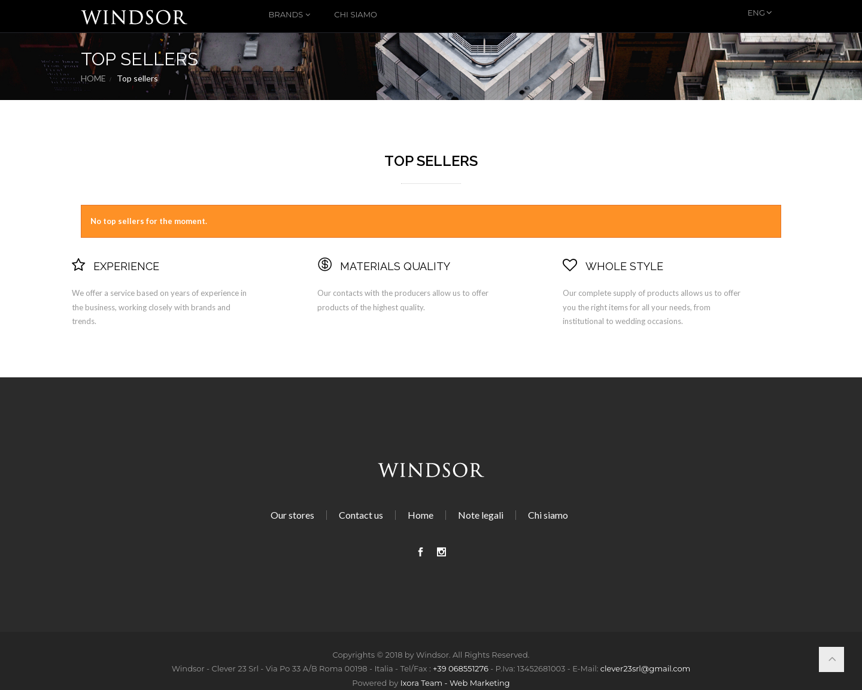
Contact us (361, 514)
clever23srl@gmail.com (645, 668)
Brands (286, 14)
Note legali (480, 514)
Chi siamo (355, 14)
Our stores (292, 514)
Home (93, 78)
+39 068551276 (460, 668)
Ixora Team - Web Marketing (455, 683)
